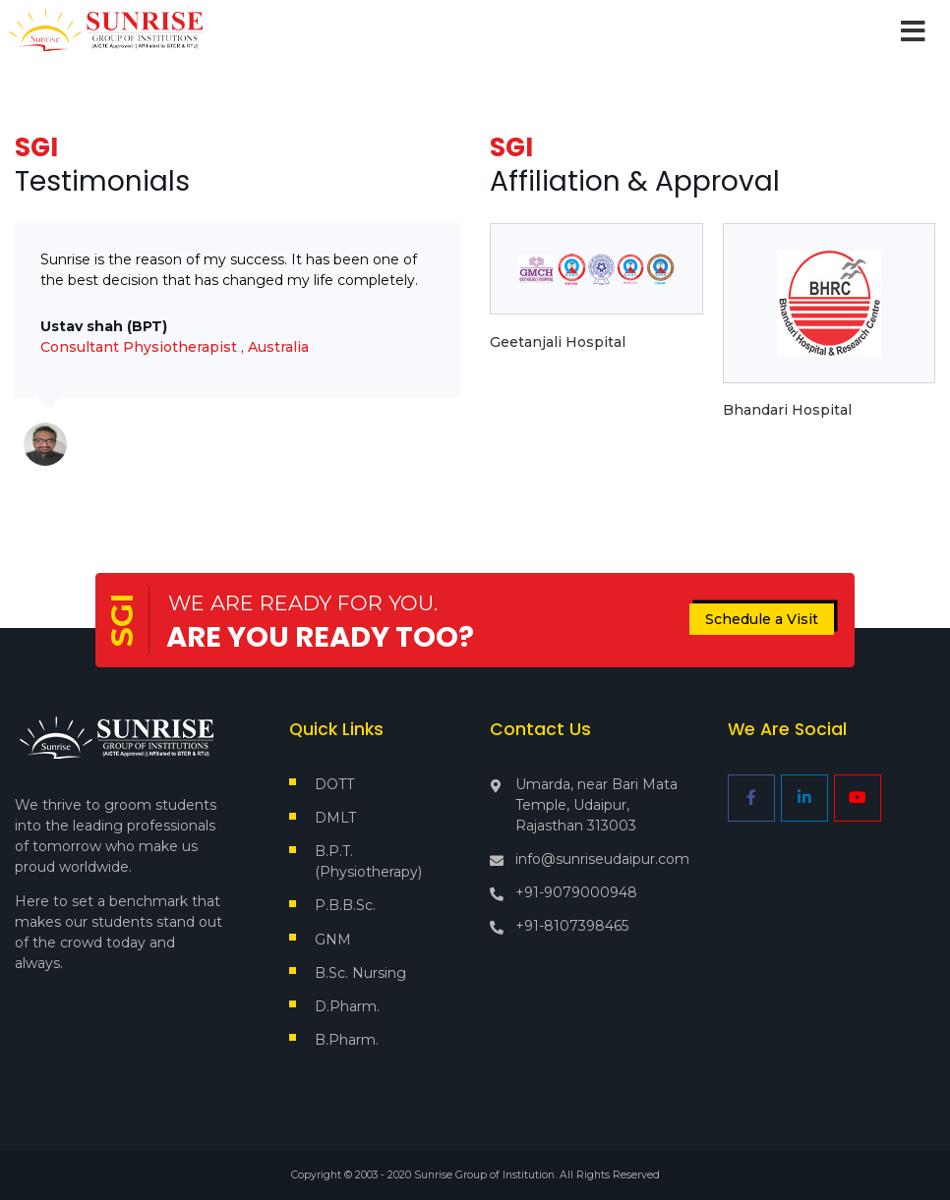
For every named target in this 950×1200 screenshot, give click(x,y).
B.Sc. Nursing (360, 973)
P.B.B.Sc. (345, 905)
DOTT (334, 784)
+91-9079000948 (576, 892)
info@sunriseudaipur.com (602, 859)
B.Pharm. (347, 1040)
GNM (333, 939)
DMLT (335, 818)
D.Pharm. (347, 1006)
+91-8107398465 (571, 926)
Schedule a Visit (761, 619)
